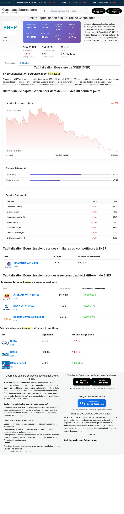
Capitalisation (10, 63)
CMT (70, 3)
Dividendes (24, 63)
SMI (101, 3)
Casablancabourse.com (19, 10)
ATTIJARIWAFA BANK (33, 3)
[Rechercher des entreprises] (63, 10)
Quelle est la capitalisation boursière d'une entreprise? (26, 463)
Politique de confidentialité (80, 498)
